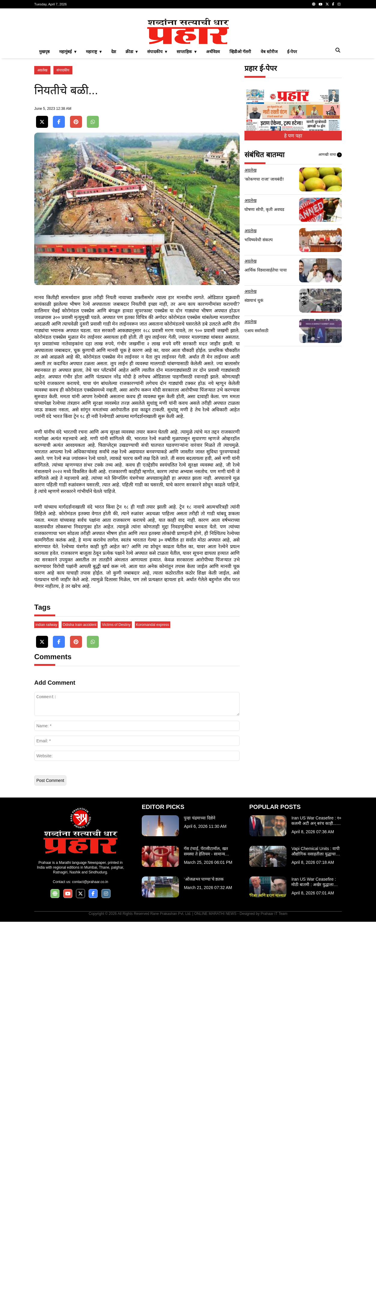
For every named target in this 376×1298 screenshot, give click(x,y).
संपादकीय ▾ (157, 135)
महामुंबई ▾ (67, 135)
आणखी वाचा (330, 238)
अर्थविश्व (213, 135)
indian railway (46, 1001)
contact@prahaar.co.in (90, 1258)
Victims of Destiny (116, 1001)
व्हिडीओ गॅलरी (240, 135)
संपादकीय (62, 154)
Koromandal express (152, 1001)
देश (113, 135)
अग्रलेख (42, 154)
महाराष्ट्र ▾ (94, 135)
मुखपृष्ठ (44, 135)
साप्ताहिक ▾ (186, 135)
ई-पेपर (292, 135)
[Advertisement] (188, 55)
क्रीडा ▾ (132, 135)
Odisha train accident (80, 1001)
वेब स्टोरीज (269, 135)
